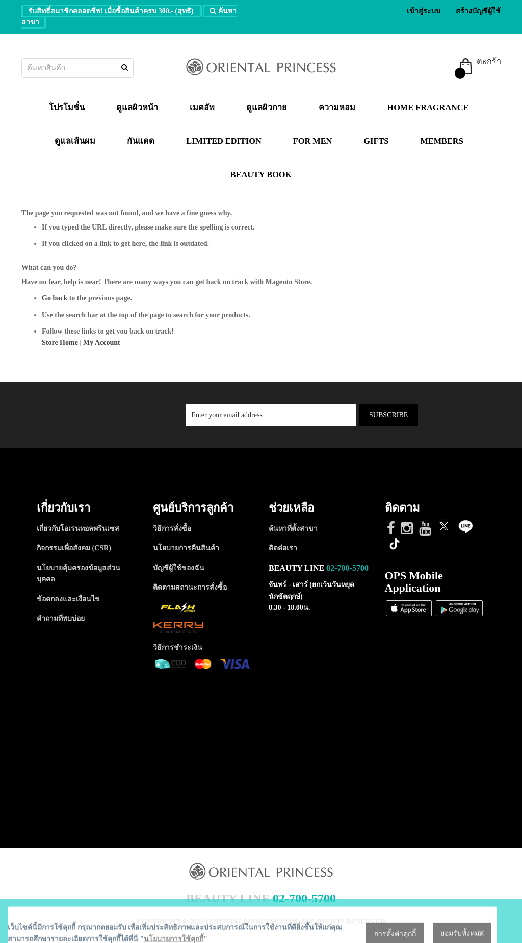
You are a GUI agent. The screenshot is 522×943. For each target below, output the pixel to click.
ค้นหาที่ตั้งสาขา (293, 528)
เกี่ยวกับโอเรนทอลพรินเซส (78, 528)
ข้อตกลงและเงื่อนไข (68, 599)
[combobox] (77, 68)
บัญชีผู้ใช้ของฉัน (178, 568)
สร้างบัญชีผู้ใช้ (478, 11)
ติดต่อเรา (283, 548)
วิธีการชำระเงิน (177, 647)
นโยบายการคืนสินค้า (186, 548)
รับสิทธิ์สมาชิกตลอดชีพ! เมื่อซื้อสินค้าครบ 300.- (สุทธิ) (111, 11)
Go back (54, 298)
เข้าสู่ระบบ (423, 11)
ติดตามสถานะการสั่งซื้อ (190, 587)
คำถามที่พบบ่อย (61, 618)
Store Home (60, 342)
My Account (101, 342)
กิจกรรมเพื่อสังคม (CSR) (74, 548)
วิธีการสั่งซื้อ (172, 528)
